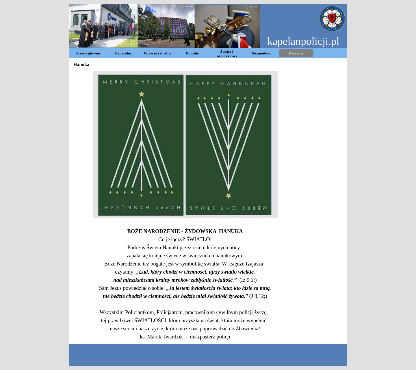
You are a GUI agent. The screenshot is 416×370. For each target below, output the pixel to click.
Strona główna (88, 53)
